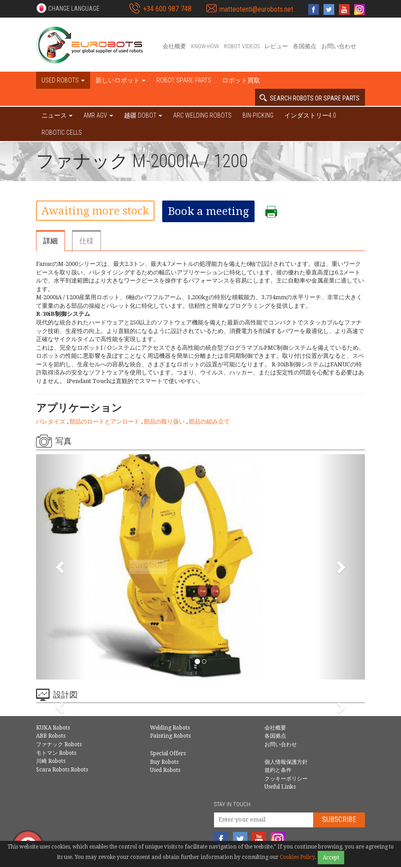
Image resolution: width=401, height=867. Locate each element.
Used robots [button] (63, 80)
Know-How (205, 46)
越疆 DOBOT (143, 115)
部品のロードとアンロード (105, 421)
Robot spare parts (183, 80)
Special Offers (168, 753)
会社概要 (174, 46)
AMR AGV (98, 115)
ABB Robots (50, 736)
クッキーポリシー (286, 779)
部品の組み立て (209, 421)
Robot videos (242, 46)
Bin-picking (257, 115)
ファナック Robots (59, 744)
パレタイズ (51, 421)
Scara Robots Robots (62, 770)
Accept (331, 857)
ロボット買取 (241, 80)
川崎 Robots (50, 761)
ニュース (57, 115)
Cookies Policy (297, 857)
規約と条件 (278, 770)
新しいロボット (121, 80)
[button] (68, 8)
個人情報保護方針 (286, 762)
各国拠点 (304, 46)
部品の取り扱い (165, 421)
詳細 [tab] (50, 241)
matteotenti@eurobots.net (256, 9)
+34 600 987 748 (167, 9)
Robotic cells (61, 132)
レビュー (276, 46)
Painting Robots (170, 736)
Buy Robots (164, 762)
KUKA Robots (53, 728)
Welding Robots (170, 728)
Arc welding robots (202, 115)
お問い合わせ (338, 46)
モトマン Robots (56, 753)
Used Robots (165, 770)
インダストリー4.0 (310, 115)
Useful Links (280, 787)
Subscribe (339, 819)
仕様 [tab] (86, 241)
